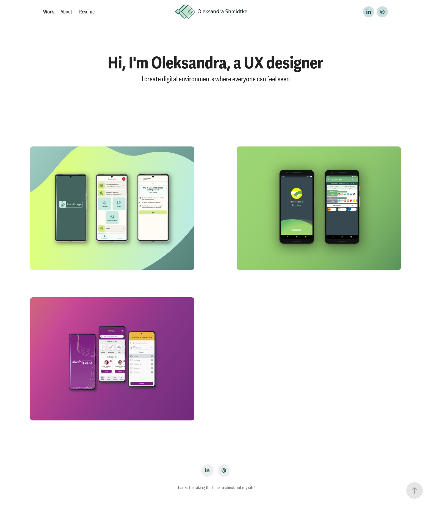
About (66, 12)
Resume (87, 12)
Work (48, 12)
